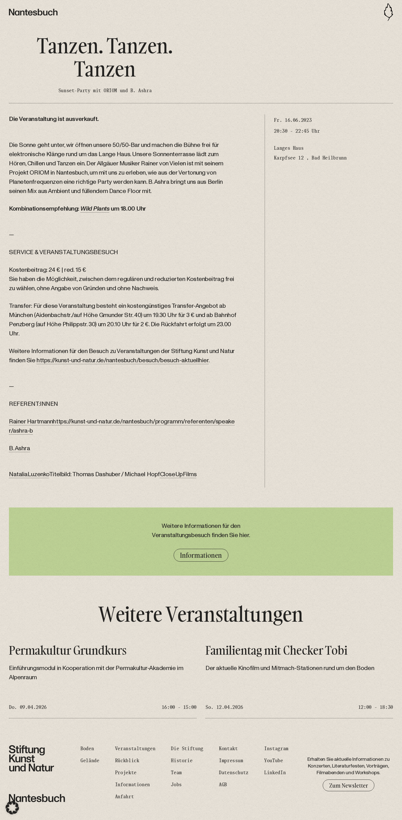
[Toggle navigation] (388, 12)
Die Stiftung (187, 748)
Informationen (201, 555)
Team (176, 772)
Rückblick (127, 760)
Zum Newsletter (348, 785)
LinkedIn (275, 772)
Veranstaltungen (135, 748)
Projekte (126, 772)
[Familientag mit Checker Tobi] (299, 680)
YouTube (273, 760)
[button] (12, 807)
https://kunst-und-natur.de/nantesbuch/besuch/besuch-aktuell (118, 360)
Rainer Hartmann (31, 421)
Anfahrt (124, 796)
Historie (181, 760)
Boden (87, 748)
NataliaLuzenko (29, 474)
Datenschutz (233, 772)
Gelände (89, 760)
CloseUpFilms (178, 474)
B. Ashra (19, 448)
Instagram (276, 748)
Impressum (231, 760)
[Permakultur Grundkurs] (103, 680)
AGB (223, 784)
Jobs (176, 784)
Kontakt (228, 748)
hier (204, 360)
